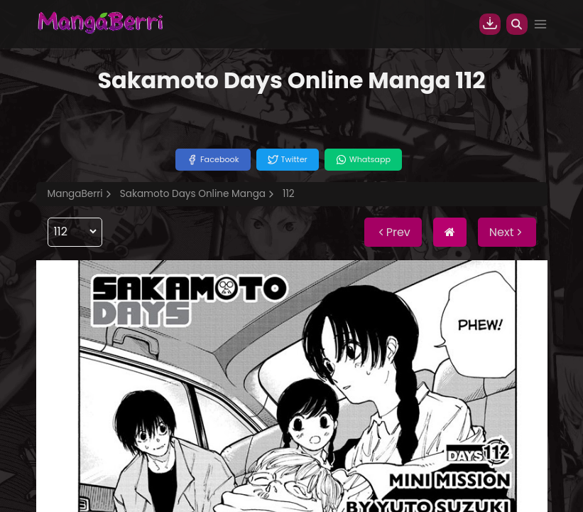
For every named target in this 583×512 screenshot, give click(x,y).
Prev (393, 232)
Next (507, 232)
